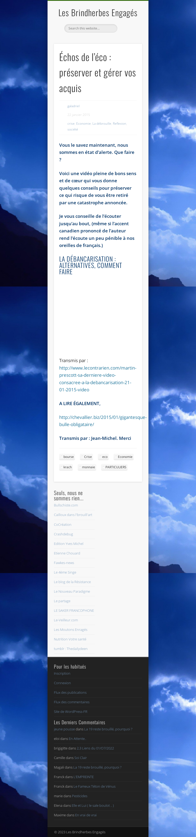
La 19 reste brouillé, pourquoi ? (108, 729)
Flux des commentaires (72, 702)
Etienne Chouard (67, 553)
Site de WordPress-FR (70, 711)
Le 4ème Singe (65, 572)
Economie (83, 123)
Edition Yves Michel (68, 543)
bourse (68, 456)
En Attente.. (77, 738)
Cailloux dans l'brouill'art (73, 514)
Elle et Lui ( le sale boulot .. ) (93, 805)
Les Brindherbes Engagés (98, 12)
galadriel (73, 106)
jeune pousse (64, 729)
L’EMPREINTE (84, 776)
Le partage (62, 601)
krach (67, 467)
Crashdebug (63, 534)
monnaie (88, 467)
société (72, 129)
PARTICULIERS (115, 467)
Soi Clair (80, 757)
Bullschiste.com (66, 505)
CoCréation (62, 524)
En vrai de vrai (86, 815)
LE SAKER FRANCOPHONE (74, 610)
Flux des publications (70, 692)
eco (105, 456)
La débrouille (101, 123)
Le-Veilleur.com (66, 620)
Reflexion (119, 123)
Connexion (62, 682)
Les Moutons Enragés (70, 629)
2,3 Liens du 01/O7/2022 (95, 748)
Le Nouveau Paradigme (72, 591)
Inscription (62, 673)
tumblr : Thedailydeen (71, 648)
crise (71, 123)
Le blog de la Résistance (72, 581)
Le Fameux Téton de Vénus (95, 786)
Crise (88, 456)
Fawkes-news (64, 562)
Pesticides (79, 795)
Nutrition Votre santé (70, 639)
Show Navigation (129, 47)
